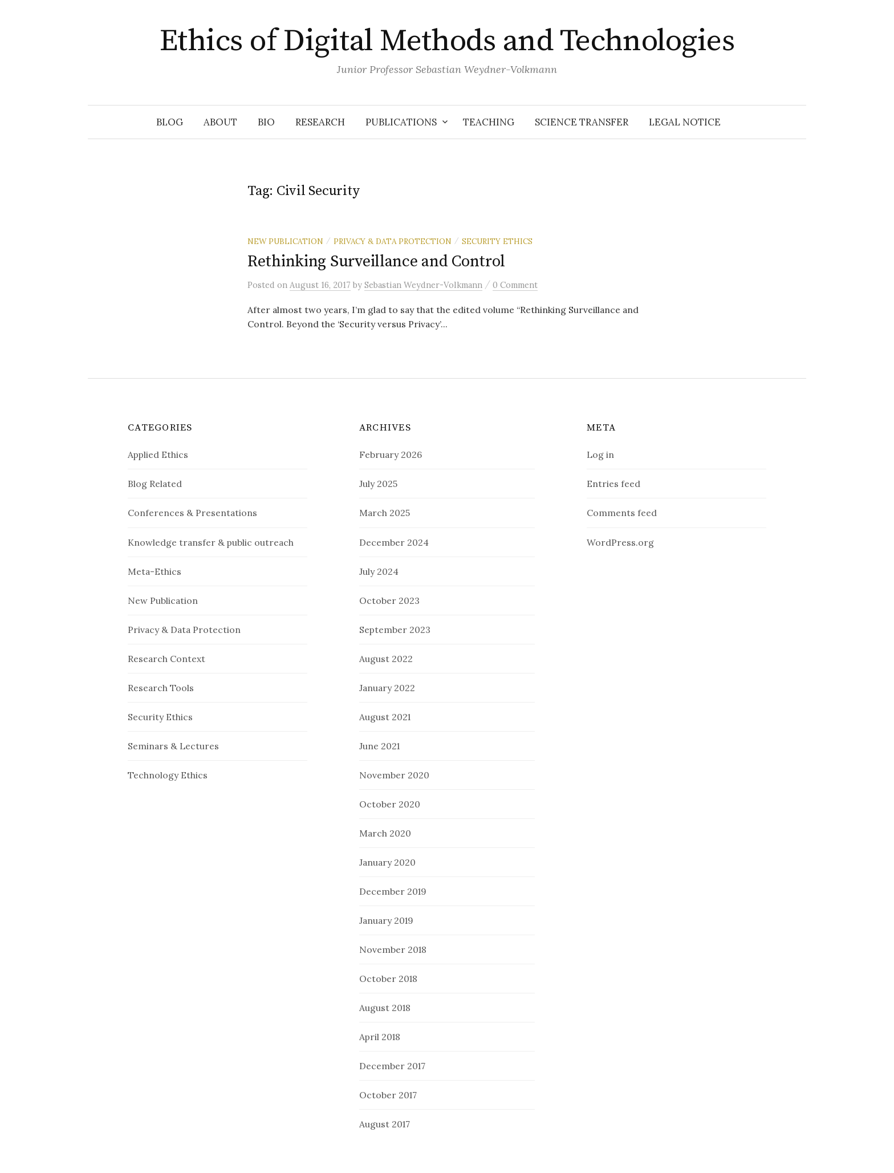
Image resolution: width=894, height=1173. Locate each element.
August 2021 (385, 717)
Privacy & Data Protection (393, 241)
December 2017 (392, 1065)
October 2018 (388, 978)
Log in (600, 454)
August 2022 (386, 658)
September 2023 (394, 629)
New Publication (285, 241)
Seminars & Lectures (173, 746)
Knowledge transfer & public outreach (211, 542)
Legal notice (685, 122)
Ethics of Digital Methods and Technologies (447, 41)
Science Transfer (581, 122)
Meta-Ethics (154, 571)
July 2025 (378, 483)
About (220, 122)
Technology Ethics (168, 775)
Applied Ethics (158, 454)
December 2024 (394, 542)
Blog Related (155, 483)
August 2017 (384, 1124)
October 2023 (389, 600)
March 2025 (384, 512)
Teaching (488, 122)
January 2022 (387, 687)
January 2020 (387, 862)
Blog (169, 122)
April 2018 (379, 1036)
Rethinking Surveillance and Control (376, 261)
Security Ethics (497, 241)
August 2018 (385, 1007)
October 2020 (389, 804)
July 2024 (379, 571)
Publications (401, 122)
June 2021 (379, 746)
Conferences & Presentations (192, 512)
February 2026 (390, 454)
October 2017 (388, 1095)
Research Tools (161, 687)
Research (320, 122)
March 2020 (385, 833)
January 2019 (386, 920)
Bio (266, 122)
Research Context (166, 658)
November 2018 (392, 949)
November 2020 (394, 775)
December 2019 (392, 891)
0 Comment (515, 284)
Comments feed (622, 512)
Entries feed (613, 483)
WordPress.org (620, 542)
